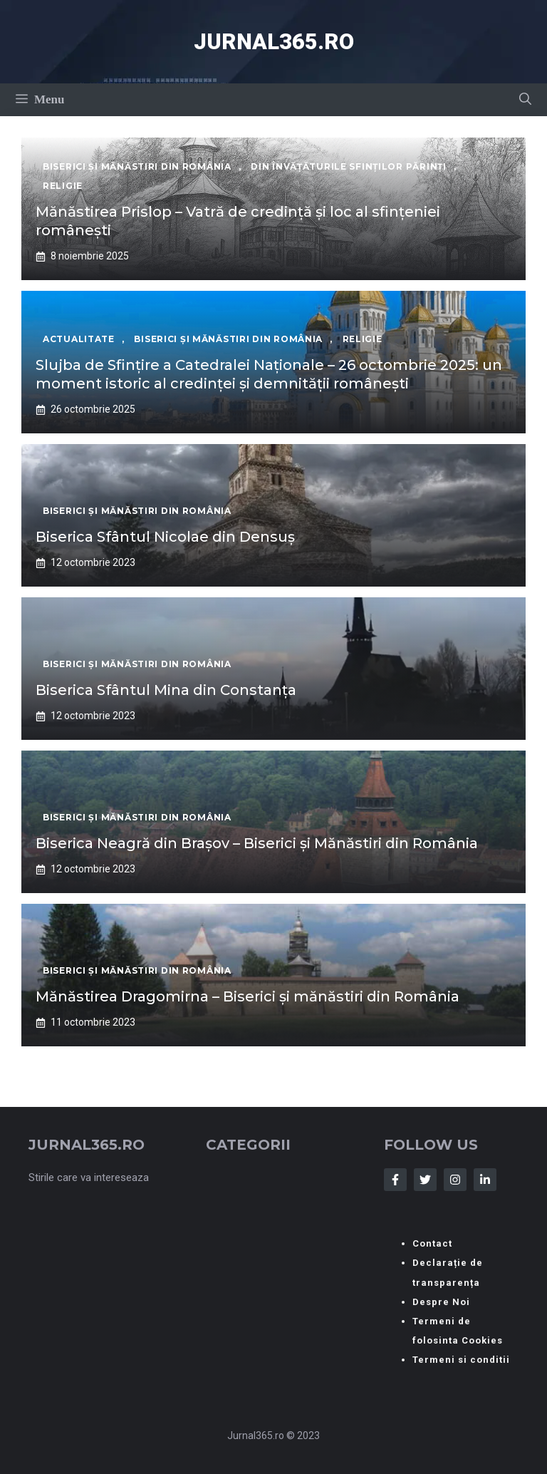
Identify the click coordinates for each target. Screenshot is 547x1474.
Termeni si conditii (461, 1359)
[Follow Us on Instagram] (455, 1179)
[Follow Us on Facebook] (395, 1179)
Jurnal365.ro (274, 42)
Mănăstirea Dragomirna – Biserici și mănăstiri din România (247, 996)
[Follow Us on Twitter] (425, 1179)
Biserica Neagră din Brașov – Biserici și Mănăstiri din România (257, 843)
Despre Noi (441, 1302)
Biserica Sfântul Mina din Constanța (166, 690)
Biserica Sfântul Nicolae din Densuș (165, 536)
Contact (432, 1243)
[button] (525, 99)
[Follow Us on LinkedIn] (485, 1179)
